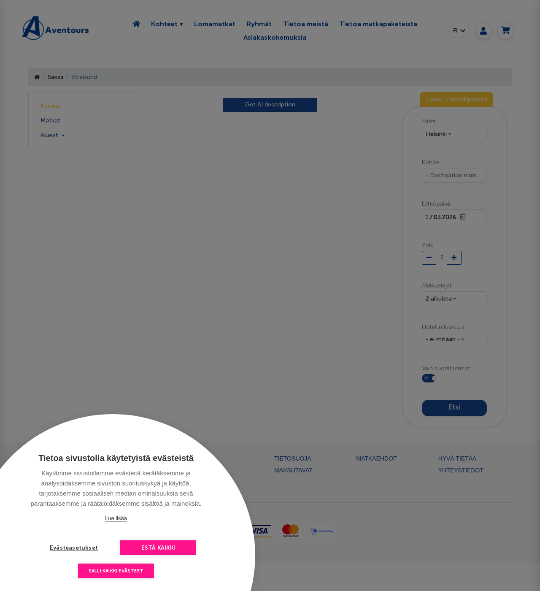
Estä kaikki (158, 547)
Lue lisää (116, 518)
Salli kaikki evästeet (116, 571)
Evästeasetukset (74, 547)
